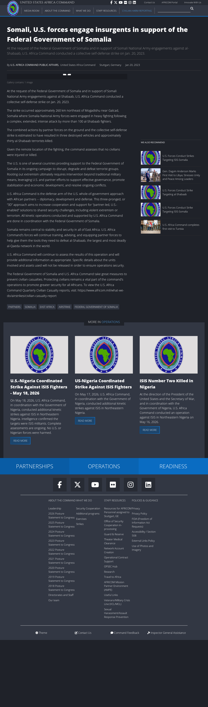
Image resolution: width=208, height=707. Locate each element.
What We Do (84, 567)
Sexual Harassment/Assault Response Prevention (116, 680)
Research (109, 638)
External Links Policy (143, 607)
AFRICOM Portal (170, 2)
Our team (53, 667)
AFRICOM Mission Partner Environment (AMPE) (116, 653)
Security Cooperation (88, 575)
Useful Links (111, 662)
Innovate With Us (192, 2)
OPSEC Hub (110, 633)
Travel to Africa (112, 644)
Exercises (81, 586)
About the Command (62, 567)
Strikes (80, 591)
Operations (111, 389)
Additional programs (87, 580)
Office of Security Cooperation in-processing (113, 592)
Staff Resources (115, 567)
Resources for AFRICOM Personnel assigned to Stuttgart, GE (118, 579)
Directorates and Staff (60, 662)
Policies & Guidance (145, 567)
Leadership (54, 575)
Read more (20, 507)
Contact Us (149, 2)
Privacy (136, 575)
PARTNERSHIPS (34, 533)
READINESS (173, 533)
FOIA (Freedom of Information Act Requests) (142, 589)
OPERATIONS (104, 533)
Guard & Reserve (114, 601)
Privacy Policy (139, 580)
